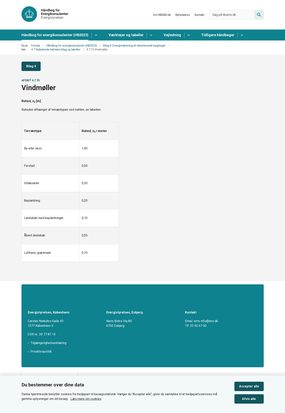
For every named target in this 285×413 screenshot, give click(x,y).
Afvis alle (249, 399)
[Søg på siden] (259, 14)
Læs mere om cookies (86, 399)
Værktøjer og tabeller (126, 35)
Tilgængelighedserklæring (48, 343)
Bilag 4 (31, 66)
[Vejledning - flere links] (188, 35)
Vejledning (172, 35)
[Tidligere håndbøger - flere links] (241, 35)
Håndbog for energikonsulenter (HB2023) (54, 35)
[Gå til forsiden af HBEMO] (44, 14)
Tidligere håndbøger (217, 35)
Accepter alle (249, 386)
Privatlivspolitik (41, 351)
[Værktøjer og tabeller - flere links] (150, 35)
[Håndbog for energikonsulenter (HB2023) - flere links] (95, 35)
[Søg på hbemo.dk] (236, 14)
